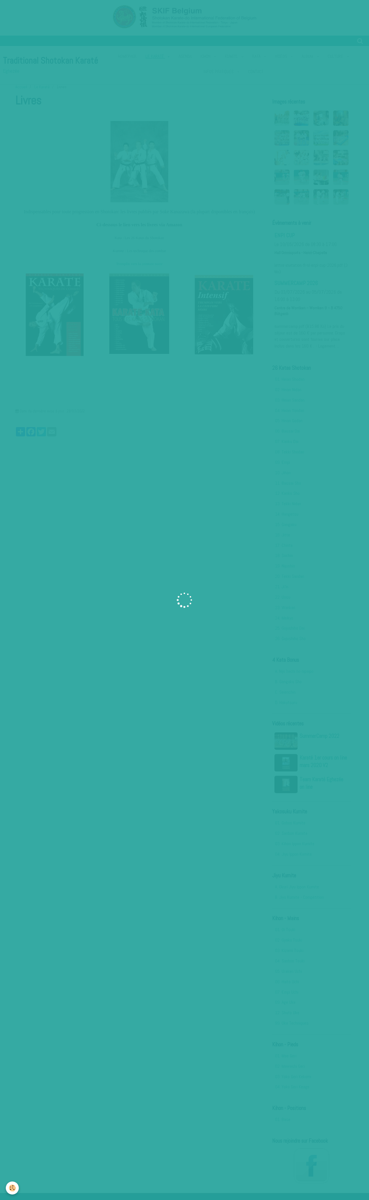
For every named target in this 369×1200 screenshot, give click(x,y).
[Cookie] (12, 1188)
